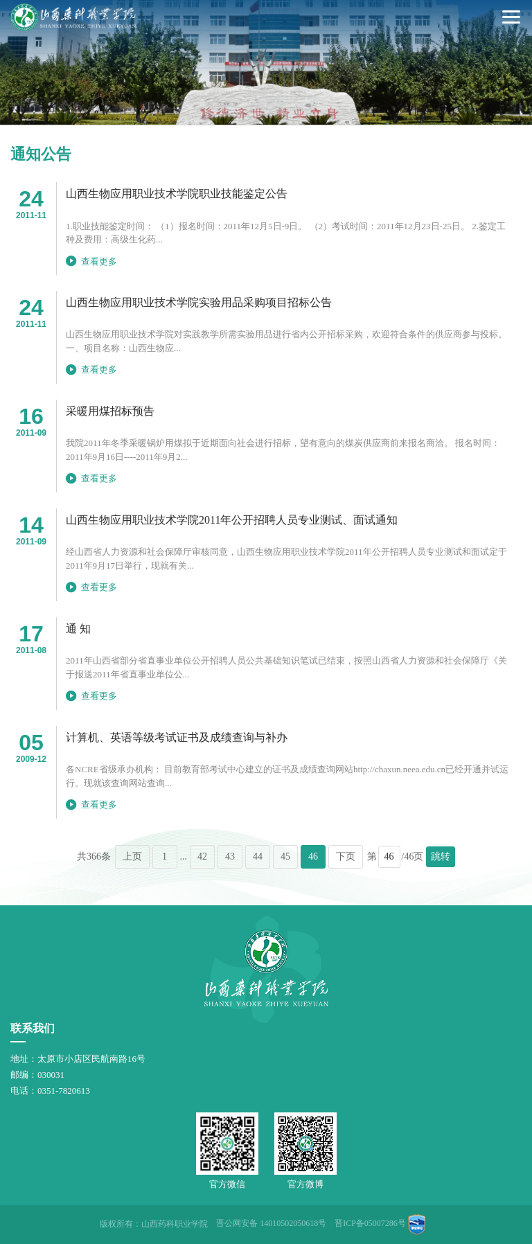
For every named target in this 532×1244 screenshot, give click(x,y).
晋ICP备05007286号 (370, 1223)
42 (202, 856)
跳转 (440, 856)
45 (285, 856)
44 (258, 856)
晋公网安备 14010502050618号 (271, 1223)
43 (230, 856)
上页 (132, 856)
